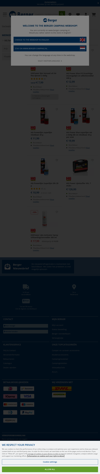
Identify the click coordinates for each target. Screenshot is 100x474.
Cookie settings (50, 462)
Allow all (50, 469)
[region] (50, 457)
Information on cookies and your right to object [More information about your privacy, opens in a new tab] (46, 456)
